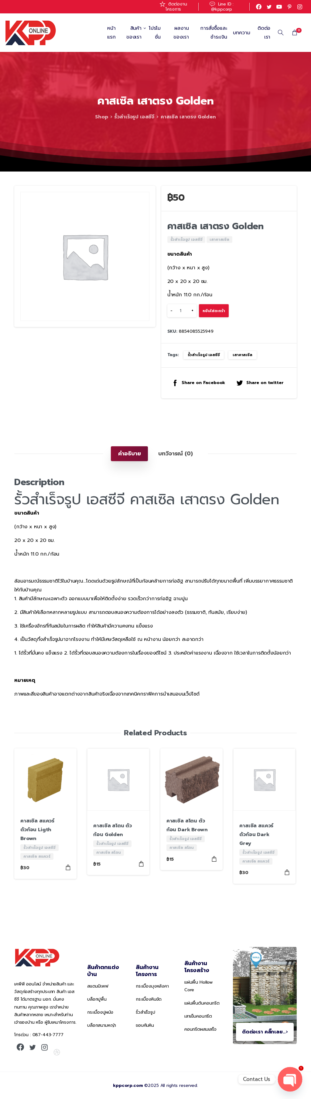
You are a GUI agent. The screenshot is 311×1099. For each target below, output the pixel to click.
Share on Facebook (198, 382)
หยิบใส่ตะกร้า (214, 311)
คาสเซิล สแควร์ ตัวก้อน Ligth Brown (37, 829)
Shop (101, 117)
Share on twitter (259, 382)
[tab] (129, 453)
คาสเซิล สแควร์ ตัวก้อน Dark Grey (256, 834)
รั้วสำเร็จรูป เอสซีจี (134, 117)
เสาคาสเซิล (242, 355)
